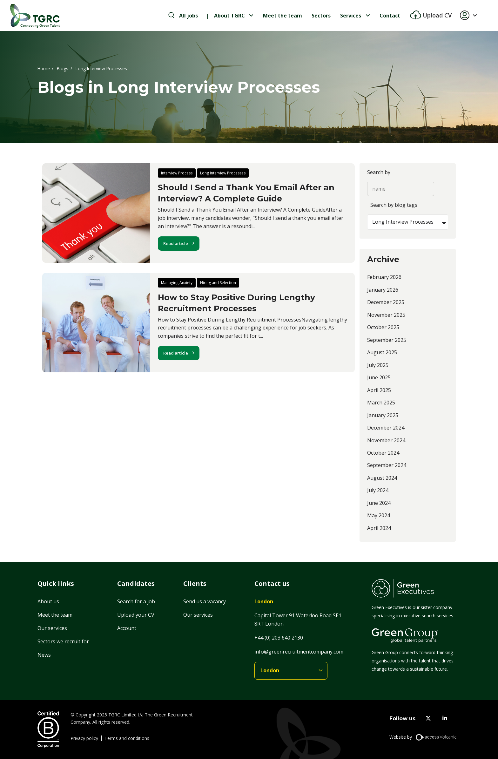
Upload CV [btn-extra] (436, 15)
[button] (471, 15)
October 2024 (383, 452)
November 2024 (386, 440)
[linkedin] (445, 718)
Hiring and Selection (218, 282)
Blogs (62, 68)
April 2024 (379, 528)
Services (350, 15)
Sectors (321, 15)
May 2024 (378, 515)
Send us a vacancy (204, 601)
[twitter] (428, 718)
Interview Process (176, 173)
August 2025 (382, 352)
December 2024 (385, 427)
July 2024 (377, 490)
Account (126, 628)
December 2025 (385, 302)
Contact (390, 15)
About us (48, 601)
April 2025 (379, 390)
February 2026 (384, 277)
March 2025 (381, 402)
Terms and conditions (126, 738)
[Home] (35, 16)
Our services (52, 628)
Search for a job (136, 601)
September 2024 (386, 465)
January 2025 (382, 415)
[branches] (290, 671)
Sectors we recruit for (63, 641)
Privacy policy (84, 738)
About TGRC (229, 15)
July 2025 (377, 365)
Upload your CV (135, 614)
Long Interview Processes (223, 173)
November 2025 (386, 314)
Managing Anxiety (176, 282)
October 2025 (383, 327)
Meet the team (282, 15)
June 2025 (379, 377)
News (44, 654)
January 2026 (382, 289)
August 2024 (382, 477)
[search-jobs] (183, 15)
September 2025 (386, 339)
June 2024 (379, 502)
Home (43, 68)
